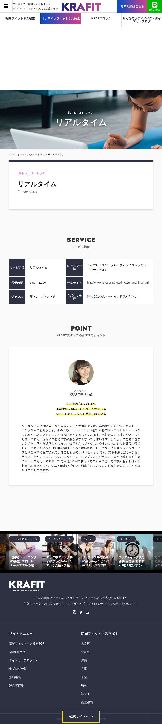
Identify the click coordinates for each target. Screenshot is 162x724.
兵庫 (84, 668)
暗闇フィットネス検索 (20, 18)
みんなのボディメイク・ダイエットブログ (142, 20)
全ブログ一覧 (18, 668)
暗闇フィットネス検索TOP (27, 643)
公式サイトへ (79, 716)
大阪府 (85, 643)
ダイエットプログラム (24, 660)
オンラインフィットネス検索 (61, 18)
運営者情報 (16, 685)
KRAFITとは (17, 652)
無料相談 (15, 677)
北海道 (85, 652)
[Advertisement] (81, 58)
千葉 (84, 677)
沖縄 (84, 660)
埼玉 (84, 685)
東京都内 (87, 702)
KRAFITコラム (101, 18)
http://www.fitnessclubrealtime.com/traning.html (118, 282)
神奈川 (85, 694)
